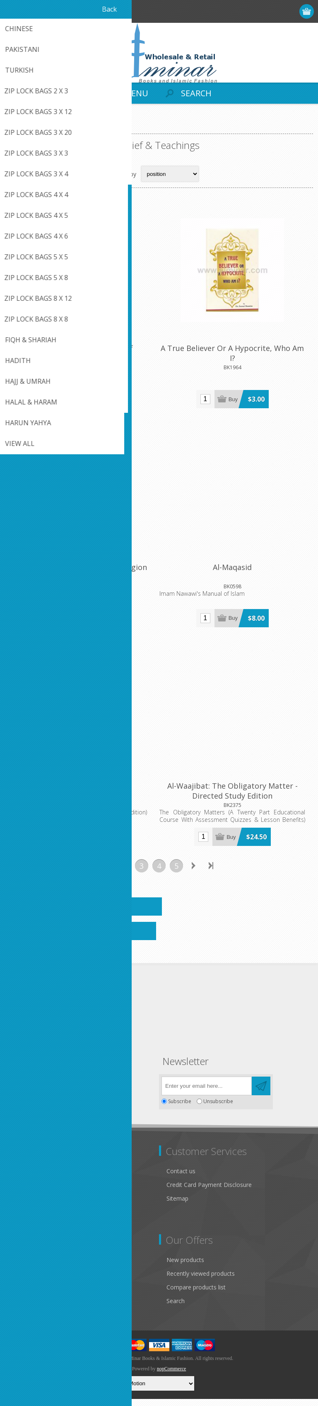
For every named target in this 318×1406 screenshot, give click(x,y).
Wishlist (22, 1308)
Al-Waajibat (81, 793)
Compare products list (196, 1294)
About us (24, 1227)
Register (259, 11)
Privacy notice (30, 1200)
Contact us (180, 1178)
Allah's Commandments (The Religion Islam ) (81, 577)
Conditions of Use (36, 1213)
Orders (21, 1294)
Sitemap (177, 1205)
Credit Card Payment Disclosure (209, 1192)
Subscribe (179, 1108)
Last (211, 873)
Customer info (31, 1267)
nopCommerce (171, 1376)
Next (193, 873)
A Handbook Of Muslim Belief (81, 351)
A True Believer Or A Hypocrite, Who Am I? (236, 356)
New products (185, 1267)
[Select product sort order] (170, 173)
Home (16, 127)
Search (175, 1308)
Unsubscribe (218, 1108)
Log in (275, 11)
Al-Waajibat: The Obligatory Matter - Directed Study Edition (236, 798)
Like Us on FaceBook (40, 1186)
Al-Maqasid (236, 572)
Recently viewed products (200, 1280)
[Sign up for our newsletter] (206, 1093)
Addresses (25, 1280)
